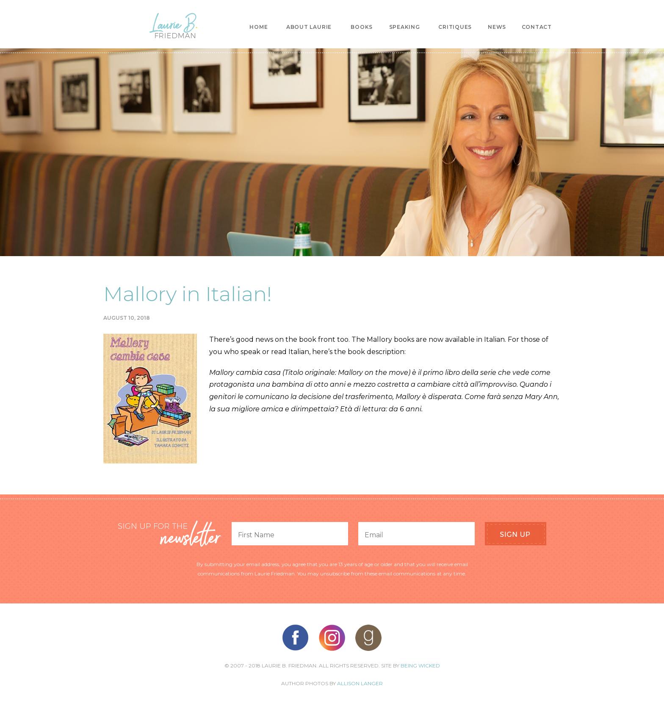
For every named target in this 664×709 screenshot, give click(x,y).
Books (362, 27)
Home (258, 27)
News (497, 27)
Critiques (455, 27)
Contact (537, 27)
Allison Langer (360, 683)
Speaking (404, 27)
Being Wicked (420, 665)
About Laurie (309, 27)
